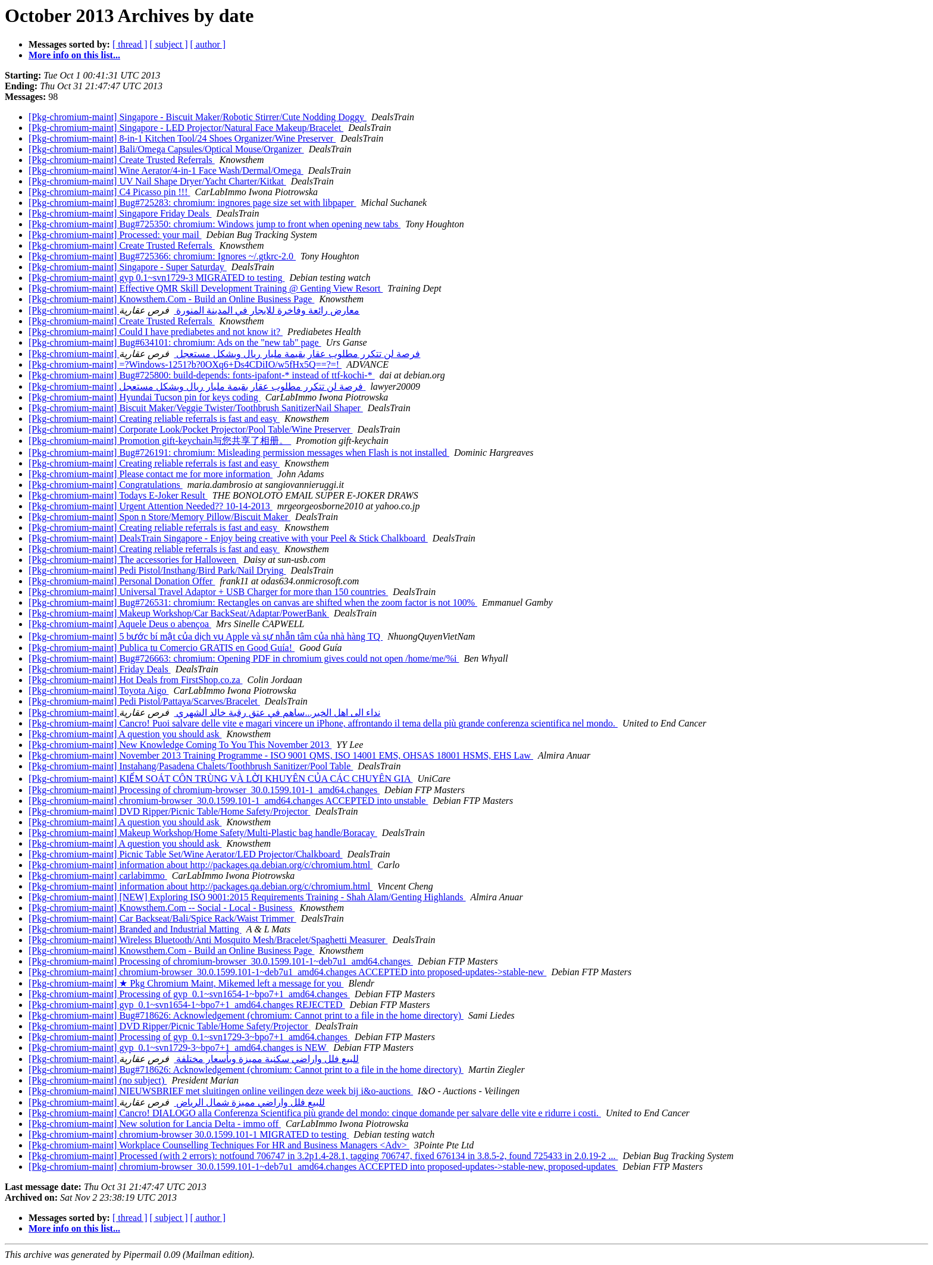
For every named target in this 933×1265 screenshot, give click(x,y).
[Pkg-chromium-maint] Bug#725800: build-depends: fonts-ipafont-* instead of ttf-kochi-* (202, 375)
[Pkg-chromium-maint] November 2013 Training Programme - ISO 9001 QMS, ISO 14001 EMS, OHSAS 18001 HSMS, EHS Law (281, 755)
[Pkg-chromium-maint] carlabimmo (98, 876)
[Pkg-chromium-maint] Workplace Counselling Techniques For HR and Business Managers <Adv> (219, 1145)
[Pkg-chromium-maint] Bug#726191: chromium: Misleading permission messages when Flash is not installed (239, 452)
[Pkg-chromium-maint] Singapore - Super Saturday (128, 267)
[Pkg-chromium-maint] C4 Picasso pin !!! (109, 192)
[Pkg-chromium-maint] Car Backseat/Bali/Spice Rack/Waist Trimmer (162, 918)
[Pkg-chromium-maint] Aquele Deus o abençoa (120, 624)
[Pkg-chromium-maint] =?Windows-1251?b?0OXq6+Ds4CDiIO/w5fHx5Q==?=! (185, 364)
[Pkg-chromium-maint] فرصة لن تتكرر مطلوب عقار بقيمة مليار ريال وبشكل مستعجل (224, 354)
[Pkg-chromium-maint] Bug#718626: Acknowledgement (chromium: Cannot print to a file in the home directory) (246, 1015)
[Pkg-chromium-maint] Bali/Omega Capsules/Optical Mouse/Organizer (166, 149)
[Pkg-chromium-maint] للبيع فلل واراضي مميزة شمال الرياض (177, 1102)
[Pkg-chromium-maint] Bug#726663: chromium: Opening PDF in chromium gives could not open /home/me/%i (244, 658)
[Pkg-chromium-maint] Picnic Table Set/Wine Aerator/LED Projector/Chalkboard (186, 854)
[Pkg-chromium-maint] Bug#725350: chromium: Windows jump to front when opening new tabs (214, 224)
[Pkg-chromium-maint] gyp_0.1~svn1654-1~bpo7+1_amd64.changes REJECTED (187, 1005)
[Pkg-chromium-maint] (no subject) (98, 1080)
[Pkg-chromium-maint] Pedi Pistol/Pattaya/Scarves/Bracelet (144, 701)
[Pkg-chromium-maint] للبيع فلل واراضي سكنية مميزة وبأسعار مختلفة (194, 1059)
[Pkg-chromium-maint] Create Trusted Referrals (122, 160)
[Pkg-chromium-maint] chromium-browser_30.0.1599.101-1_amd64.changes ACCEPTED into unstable (228, 801)
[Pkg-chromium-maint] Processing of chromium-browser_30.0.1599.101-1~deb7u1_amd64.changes (221, 961)
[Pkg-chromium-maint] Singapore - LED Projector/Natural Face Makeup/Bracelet (186, 128)
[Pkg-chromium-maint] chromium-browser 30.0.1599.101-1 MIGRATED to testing (189, 1134)
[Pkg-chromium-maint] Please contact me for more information (151, 474)
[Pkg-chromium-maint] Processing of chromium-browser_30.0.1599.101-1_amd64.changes (204, 790)
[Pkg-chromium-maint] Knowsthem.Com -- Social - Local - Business (162, 908)
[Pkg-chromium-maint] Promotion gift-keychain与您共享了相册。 (160, 441)
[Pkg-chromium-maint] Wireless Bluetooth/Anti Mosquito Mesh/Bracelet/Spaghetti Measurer (208, 940)
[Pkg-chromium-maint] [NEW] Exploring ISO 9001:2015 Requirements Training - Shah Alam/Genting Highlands (247, 897)
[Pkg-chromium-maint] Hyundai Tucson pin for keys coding (145, 397)
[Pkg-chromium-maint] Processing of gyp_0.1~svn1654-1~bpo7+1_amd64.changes (189, 994)
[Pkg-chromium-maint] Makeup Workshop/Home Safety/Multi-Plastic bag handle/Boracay (203, 833)
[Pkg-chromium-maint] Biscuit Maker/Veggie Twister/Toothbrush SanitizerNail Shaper (196, 408)
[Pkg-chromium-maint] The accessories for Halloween (134, 560)
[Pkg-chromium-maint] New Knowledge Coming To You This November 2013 (180, 745)
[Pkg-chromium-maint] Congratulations (106, 485)
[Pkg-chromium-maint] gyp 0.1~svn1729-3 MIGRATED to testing (156, 278)
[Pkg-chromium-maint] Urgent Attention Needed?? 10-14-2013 (151, 506)
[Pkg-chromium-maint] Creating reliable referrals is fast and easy (154, 419)
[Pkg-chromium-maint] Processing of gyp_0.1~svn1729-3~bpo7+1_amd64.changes (189, 1037)
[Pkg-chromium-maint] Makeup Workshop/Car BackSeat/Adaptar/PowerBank (179, 613)
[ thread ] (130, 44)
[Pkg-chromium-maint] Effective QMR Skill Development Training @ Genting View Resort (206, 288)
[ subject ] (169, 44)
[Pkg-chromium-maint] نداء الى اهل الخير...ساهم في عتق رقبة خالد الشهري (204, 712)
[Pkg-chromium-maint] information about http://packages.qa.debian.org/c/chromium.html (200, 865)
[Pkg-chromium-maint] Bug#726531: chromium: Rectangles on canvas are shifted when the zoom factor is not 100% (253, 602)
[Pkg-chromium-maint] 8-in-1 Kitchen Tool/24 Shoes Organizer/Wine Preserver (182, 138)
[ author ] (208, 44)
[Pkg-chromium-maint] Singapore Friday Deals (120, 213)
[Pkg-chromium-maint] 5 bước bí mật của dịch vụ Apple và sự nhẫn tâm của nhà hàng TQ (206, 636)
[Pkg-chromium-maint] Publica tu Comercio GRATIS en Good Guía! (162, 648)
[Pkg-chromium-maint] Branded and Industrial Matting (135, 929)
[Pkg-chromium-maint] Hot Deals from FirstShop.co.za (136, 680)
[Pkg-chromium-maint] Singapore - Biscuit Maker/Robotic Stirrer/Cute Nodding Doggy (198, 117)
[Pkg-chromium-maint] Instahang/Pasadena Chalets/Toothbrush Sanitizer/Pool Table (191, 766)
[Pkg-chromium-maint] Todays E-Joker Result (118, 495)
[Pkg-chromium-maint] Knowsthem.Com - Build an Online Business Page (171, 299)
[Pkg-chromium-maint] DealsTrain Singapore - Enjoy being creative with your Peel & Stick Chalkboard (228, 538)
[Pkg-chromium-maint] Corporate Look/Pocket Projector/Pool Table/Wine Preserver (190, 429)
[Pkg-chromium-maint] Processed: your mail (115, 235)
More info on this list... (74, 55)
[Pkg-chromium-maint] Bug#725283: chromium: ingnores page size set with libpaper (192, 203)
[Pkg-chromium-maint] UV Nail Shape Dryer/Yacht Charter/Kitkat (157, 181)
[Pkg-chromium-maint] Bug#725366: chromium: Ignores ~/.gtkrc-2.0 (162, 256)
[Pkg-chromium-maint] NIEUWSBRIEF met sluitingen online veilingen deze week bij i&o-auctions (221, 1091)
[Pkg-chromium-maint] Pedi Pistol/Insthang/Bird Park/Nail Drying (157, 570)
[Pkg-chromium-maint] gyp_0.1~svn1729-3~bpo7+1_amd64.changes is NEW (178, 1047)
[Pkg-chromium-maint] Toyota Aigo (98, 690)
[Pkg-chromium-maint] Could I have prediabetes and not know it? (156, 332)
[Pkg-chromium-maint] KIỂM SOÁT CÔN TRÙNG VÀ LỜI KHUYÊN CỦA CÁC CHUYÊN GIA (221, 779)
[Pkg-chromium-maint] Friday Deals (100, 669)
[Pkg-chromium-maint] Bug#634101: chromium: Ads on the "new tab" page (175, 342)
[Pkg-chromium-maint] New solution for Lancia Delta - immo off (155, 1124)
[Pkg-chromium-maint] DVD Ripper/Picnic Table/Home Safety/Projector (170, 811)
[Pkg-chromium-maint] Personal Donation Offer (122, 581)
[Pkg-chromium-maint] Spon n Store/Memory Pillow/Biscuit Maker (159, 517)
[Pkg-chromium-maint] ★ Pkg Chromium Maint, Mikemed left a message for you (186, 983)
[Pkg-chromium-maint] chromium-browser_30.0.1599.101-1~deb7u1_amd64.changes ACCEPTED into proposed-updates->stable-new (287, 972)
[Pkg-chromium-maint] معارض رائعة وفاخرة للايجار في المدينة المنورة (194, 310)
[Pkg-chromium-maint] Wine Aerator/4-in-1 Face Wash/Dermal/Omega (166, 170)
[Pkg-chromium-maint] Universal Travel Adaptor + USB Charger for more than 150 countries (208, 592)
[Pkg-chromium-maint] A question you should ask (125, 734)
